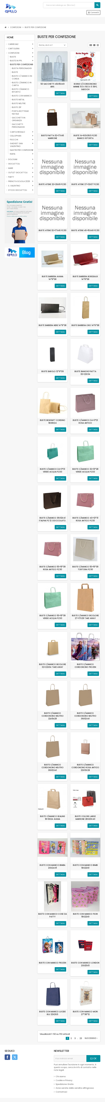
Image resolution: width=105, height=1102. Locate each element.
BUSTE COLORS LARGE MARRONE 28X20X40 (85, 817)
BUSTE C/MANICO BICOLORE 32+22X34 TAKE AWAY (52, 665)
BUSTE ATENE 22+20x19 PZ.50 (52, 184)
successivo (91, 1038)
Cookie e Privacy (64, 1080)
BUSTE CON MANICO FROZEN (52, 962)
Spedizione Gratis (65, 1084)
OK (93, 1058)
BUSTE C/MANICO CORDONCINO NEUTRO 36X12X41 (85, 716)
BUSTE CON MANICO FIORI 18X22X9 (85, 915)
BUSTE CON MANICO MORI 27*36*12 (85, 1013)
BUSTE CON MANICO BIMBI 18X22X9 (85, 866)
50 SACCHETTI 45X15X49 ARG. (52, 85)
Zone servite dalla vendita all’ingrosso (75, 1088)
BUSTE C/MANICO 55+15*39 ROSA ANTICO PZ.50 (52, 568)
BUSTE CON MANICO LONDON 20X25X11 (85, 964)
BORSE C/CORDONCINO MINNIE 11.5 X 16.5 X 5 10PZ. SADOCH (85, 87)
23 (81, 1038)
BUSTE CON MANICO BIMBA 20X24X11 (52, 866)
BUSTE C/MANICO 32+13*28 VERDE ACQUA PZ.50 (85, 470)
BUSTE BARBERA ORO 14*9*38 (85, 325)
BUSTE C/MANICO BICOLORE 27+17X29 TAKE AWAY (85, 617)
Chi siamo (61, 1076)
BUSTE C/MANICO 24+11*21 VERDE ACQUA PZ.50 (52, 470)
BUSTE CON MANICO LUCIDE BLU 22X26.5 (52, 1013)
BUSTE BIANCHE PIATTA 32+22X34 (85, 373)
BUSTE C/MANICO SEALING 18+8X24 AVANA (52, 817)
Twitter (15, 1057)
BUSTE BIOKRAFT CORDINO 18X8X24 (52, 421)
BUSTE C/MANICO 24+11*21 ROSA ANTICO (85, 421)
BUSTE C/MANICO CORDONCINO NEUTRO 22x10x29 (52, 716)
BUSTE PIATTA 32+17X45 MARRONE (52, 137)
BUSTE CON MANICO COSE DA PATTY (52, 915)
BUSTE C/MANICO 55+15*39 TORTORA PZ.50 (85, 568)
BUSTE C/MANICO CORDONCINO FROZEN (85, 665)
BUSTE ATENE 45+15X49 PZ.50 (85, 230)
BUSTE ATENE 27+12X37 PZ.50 (85, 184)
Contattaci (61, 1091)
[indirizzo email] (70, 1058)
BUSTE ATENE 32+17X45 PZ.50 (52, 230)
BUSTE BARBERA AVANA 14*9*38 (52, 278)
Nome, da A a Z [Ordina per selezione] (45, 45)
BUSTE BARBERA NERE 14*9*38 (52, 325)
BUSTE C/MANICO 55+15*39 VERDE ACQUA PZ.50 (52, 617)
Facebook (7, 1057)
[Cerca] (71, 5)
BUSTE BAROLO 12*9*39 (52, 371)
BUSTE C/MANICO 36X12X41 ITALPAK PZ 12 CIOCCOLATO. (52, 519)
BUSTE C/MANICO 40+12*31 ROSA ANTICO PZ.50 (85, 519)
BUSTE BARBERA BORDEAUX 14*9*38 (85, 278)
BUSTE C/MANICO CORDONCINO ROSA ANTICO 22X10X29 (85, 767)
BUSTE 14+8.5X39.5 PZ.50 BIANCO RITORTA (85, 137)
